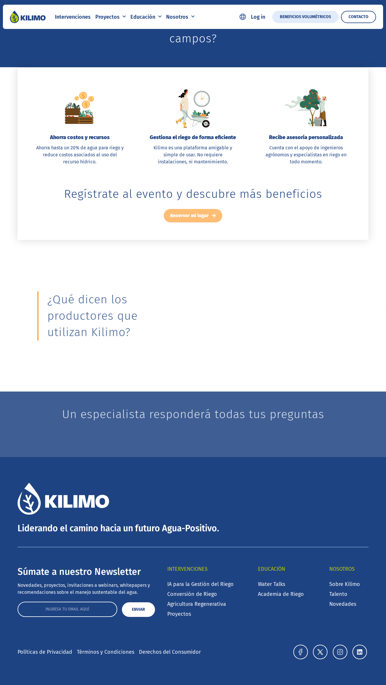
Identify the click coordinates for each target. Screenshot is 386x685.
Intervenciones (73, 17)
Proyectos (110, 17)
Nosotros (180, 17)
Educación (145, 17)
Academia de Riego (281, 594)
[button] (306, 310)
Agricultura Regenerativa (196, 604)
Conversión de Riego (192, 594)
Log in (258, 17)
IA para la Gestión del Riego (200, 584)
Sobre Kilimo (344, 584)
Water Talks (271, 584)
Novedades (342, 604)
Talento (338, 594)
